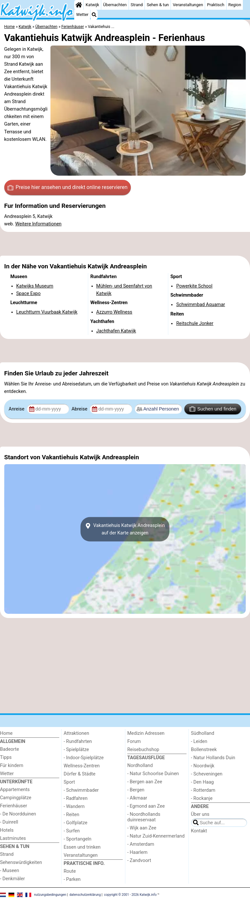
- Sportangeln (77, 839)
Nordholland (140, 765)
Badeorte (9, 749)
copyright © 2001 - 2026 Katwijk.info (130, 894)
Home (6, 733)
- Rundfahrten (78, 741)
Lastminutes (13, 838)
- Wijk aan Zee (141, 828)
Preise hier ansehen (67, 187)
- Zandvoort (139, 860)
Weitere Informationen (38, 224)
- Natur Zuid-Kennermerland (156, 836)
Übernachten (115, 4)
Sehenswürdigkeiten (21, 862)
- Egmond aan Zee (146, 806)
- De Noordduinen (18, 814)
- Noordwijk (203, 766)
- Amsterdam (140, 844)
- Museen (9, 870)
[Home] (78, 5)
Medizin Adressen (145, 733)
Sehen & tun (158, 4)
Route (70, 871)
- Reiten (71, 814)
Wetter (82, 14)
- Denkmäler (12, 879)
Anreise (17, 409)
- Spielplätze (76, 749)
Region (234, 4)
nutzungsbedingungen (50, 894)
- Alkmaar (137, 798)
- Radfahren (76, 798)
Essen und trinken (82, 847)
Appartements (15, 789)
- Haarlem (137, 852)
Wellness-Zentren (82, 766)
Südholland (203, 733)
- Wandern (74, 806)
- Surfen (72, 831)
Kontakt (199, 831)
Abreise (80, 409)
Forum (134, 741)
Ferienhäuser (13, 806)
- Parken (72, 879)
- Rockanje (202, 798)
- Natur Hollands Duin (213, 758)
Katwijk (92, 4)
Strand (137, 4)
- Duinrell (9, 822)
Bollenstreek (204, 749)
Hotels (7, 830)
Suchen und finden (212, 409)
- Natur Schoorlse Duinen (153, 773)
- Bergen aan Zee (144, 782)
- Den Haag (202, 782)
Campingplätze (15, 798)
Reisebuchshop (143, 749)
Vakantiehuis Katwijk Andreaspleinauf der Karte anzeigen (125, 529)
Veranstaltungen (188, 4)
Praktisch (215, 4)
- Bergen (136, 790)
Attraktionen (76, 733)
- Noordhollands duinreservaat (143, 817)
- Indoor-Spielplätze (84, 758)
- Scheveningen (207, 774)
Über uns (200, 814)
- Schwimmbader (81, 790)
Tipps (6, 757)
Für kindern (11, 765)
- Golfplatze (76, 823)
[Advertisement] (125, 243)
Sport (69, 782)
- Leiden (199, 741)
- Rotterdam (203, 790)
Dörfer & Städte (80, 774)
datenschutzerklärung (85, 894)
